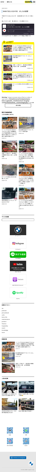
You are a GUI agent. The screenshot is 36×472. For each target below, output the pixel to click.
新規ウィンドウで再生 (19, 36)
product (4, 321)
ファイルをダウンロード (7, 36)
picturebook (5, 313)
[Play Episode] (4, 30)
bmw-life (4, 317)
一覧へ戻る (18, 105)
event (3, 328)
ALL (3, 308)
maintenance (6, 319)
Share (31, 33)
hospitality (5, 326)
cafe (3, 315)
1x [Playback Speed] (10, 31)
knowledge (5, 330)
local (3, 332)
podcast (4, 310)
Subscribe (26, 33)
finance (4, 324)
